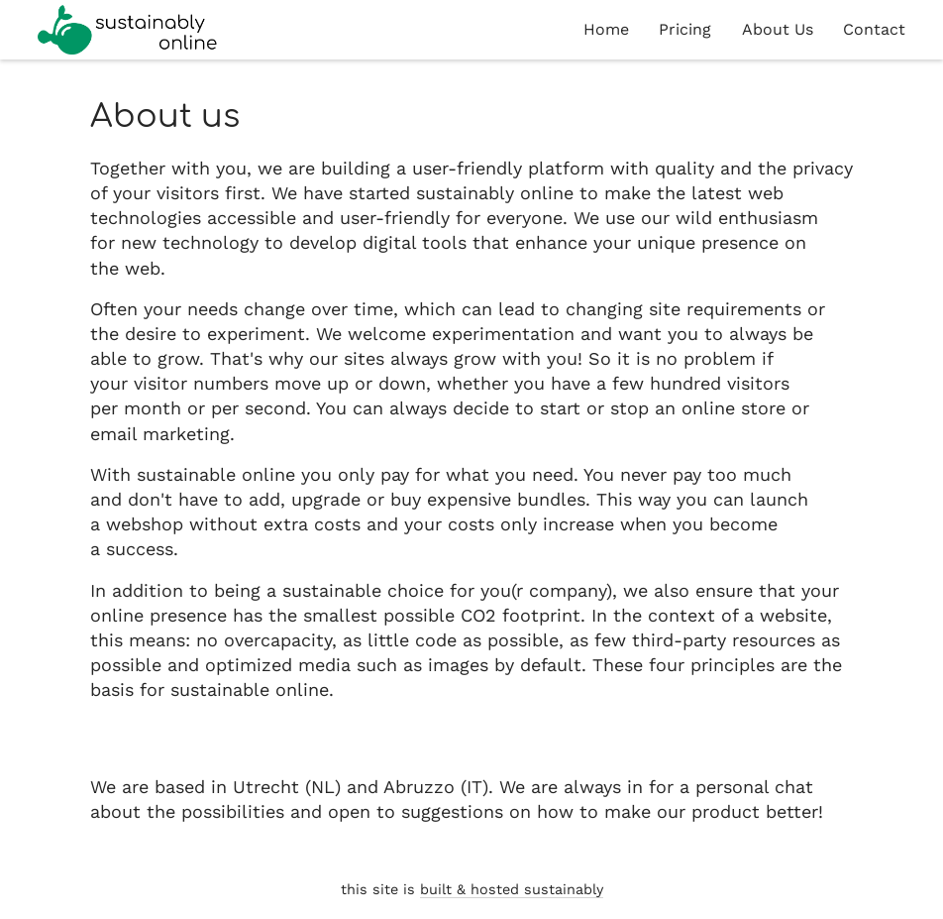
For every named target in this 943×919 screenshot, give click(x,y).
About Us (777, 29)
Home (606, 29)
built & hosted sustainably (511, 889)
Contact (874, 29)
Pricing (685, 29)
